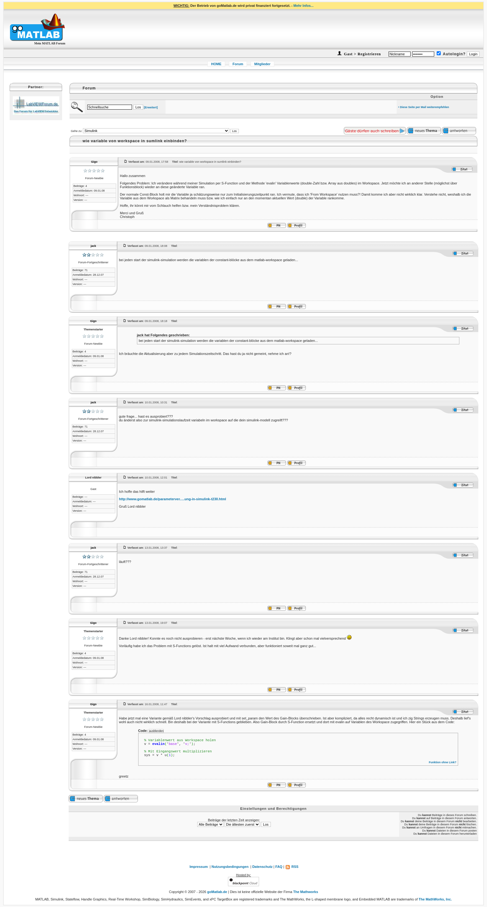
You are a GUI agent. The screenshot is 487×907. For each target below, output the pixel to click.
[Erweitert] (151, 107)
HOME (216, 64)
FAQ (279, 866)
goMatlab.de (217, 892)
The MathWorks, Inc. (435, 899)
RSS (291, 866)
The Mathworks (305, 892)
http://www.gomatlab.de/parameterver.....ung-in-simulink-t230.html (172, 499)
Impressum (198, 866)
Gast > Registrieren (362, 54)
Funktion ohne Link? (443, 762)
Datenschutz (262, 866)
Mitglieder (262, 64)
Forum (238, 64)
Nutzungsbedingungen (230, 866)
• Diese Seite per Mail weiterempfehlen (423, 107)
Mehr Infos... (304, 5)
